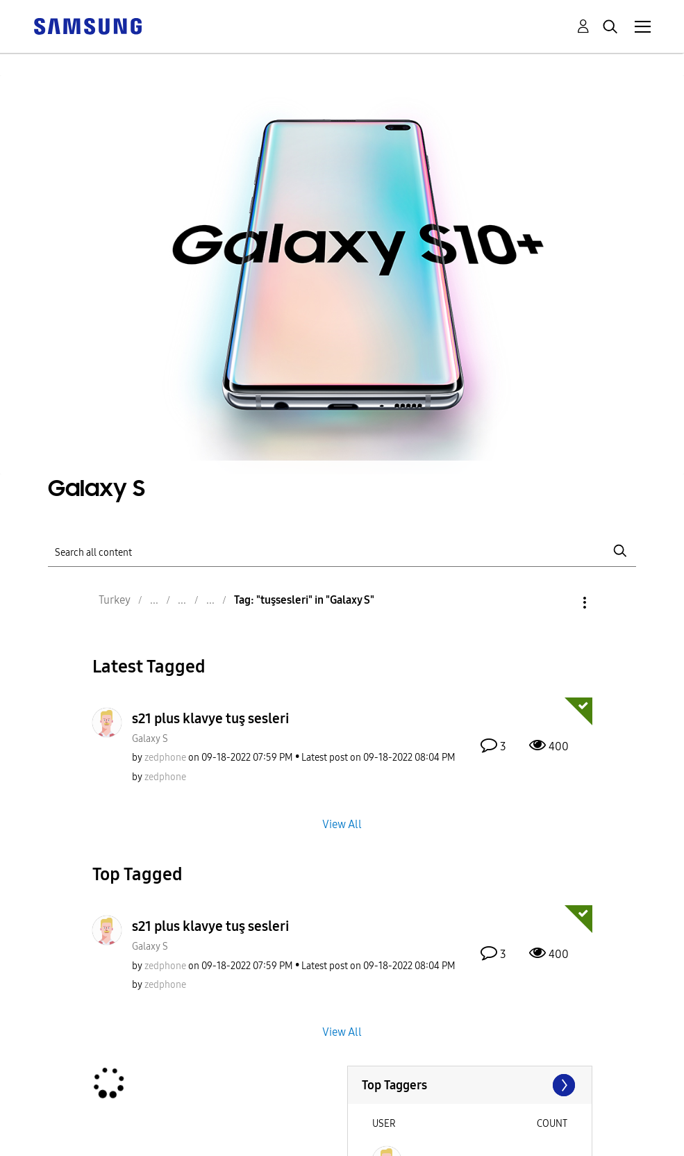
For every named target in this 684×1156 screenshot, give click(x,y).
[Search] (342, 550)
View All (342, 823)
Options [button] (561, 602)
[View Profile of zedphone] (165, 757)
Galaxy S (150, 739)
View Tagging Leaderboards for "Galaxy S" (470, 1085)
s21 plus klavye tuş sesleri (210, 718)
